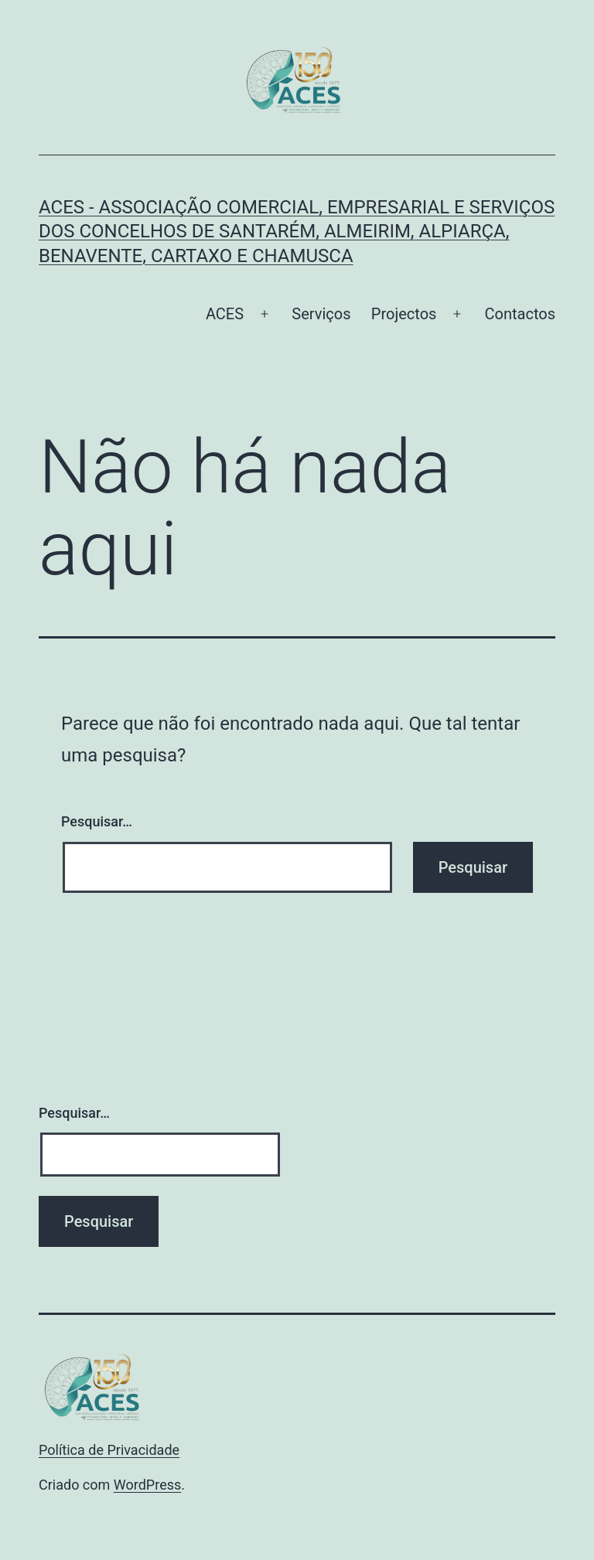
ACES (225, 314)
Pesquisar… (96, 821)
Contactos (520, 314)
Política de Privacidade (109, 1450)
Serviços (321, 314)
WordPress (147, 1485)
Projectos (404, 314)
